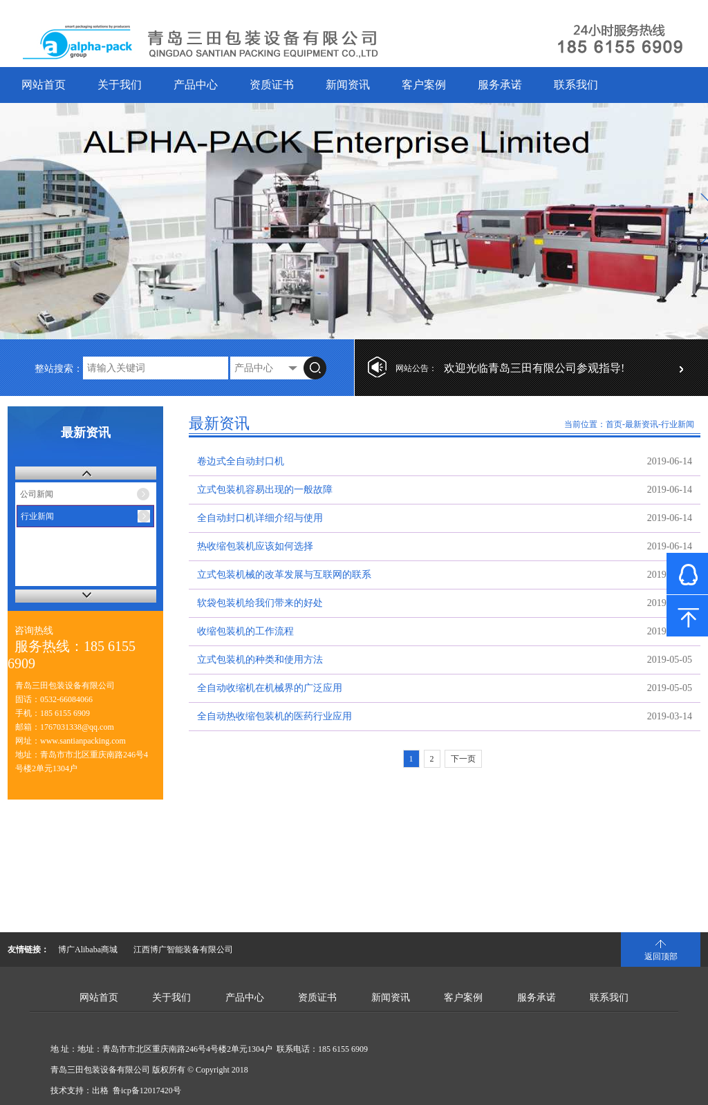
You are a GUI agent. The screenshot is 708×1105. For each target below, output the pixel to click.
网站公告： (416, 368)
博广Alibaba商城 (88, 949)
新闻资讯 (348, 85)
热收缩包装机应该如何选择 (255, 546)
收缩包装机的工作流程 (245, 631)
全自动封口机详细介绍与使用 (260, 518)
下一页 (463, 759)
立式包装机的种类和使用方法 (260, 659)
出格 (100, 1090)
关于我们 (119, 85)
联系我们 (576, 85)
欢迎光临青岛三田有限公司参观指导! (534, 368)
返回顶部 (661, 956)
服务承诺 (500, 85)
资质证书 (272, 85)
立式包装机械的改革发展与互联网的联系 (284, 574)
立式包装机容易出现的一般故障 (265, 489)
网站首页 (43, 85)
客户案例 (424, 85)
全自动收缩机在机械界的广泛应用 (269, 688)
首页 (614, 424)
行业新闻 (37, 516)
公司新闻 (36, 494)
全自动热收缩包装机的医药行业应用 (274, 716)
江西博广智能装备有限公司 (183, 949)
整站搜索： (59, 368)
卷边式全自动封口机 (240, 461)
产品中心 (196, 85)
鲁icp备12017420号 (147, 1090)
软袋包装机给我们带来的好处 (260, 603)
